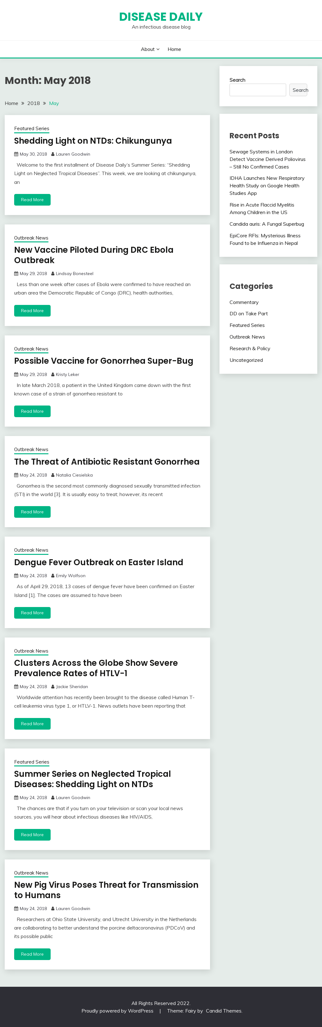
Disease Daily (161, 16)
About (148, 49)
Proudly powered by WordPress (118, 1011)
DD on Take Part (249, 313)
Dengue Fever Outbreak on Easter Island (98, 562)
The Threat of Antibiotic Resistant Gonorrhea (107, 461)
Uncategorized (246, 360)
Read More (32, 199)
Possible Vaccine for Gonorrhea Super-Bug (103, 361)
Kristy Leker (67, 374)
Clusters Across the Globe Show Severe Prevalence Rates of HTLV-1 (96, 668)
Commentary (244, 302)
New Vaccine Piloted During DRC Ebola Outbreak (94, 255)
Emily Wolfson (71, 575)
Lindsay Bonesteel (74, 273)
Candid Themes (224, 1011)
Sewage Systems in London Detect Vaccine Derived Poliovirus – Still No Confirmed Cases (268, 159)
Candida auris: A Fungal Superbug (267, 224)
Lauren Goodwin (73, 154)
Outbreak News (31, 238)
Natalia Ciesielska (74, 475)
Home (174, 49)
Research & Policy (250, 348)
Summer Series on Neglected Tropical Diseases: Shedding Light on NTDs (92, 779)
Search (237, 80)
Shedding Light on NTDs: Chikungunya (93, 140)
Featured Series (31, 128)
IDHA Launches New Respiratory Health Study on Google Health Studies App (267, 185)
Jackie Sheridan (72, 686)
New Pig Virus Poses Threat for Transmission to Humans (106, 890)
